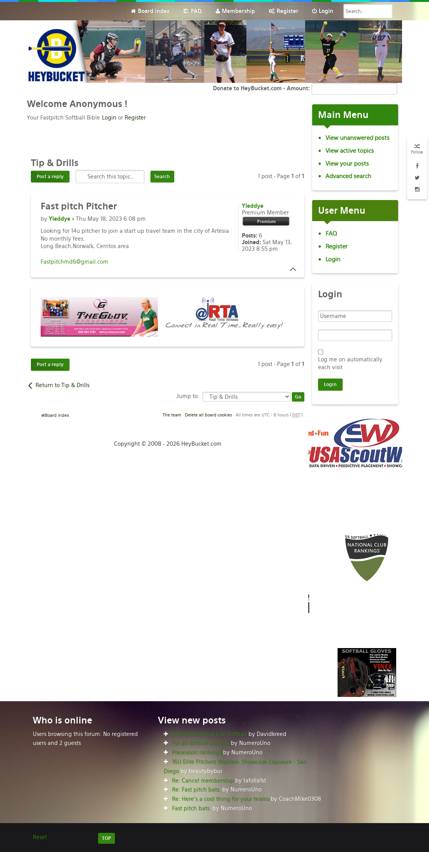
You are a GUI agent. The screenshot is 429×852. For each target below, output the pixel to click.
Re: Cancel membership (203, 780)
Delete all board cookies (208, 415)
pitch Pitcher (79, 206)
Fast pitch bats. (191, 808)
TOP (106, 838)
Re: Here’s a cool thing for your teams (220, 799)
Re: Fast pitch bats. (196, 789)
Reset (40, 837)
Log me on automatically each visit (350, 363)
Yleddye (59, 219)
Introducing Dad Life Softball (209, 734)
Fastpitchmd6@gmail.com (74, 262)
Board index (57, 415)
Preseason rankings (197, 752)
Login (109, 117)
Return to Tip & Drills (62, 385)
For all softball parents (200, 743)
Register (135, 117)
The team (172, 415)
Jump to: (187, 396)
